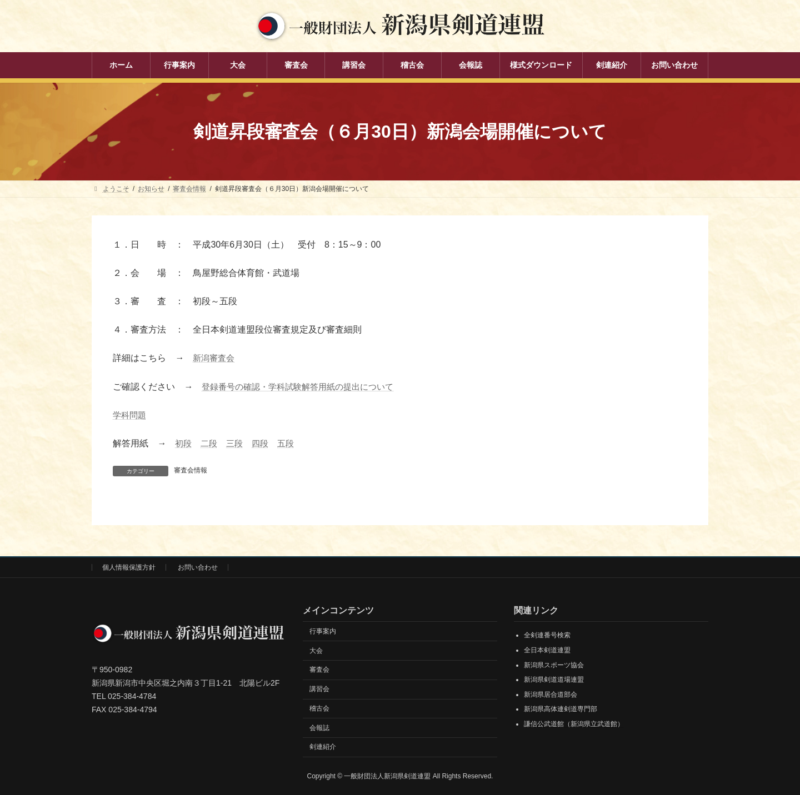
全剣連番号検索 (547, 635)
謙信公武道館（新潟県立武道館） (574, 724)
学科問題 (130, 415)
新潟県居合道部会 (550, 694)
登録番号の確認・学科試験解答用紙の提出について (304, 386)
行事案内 (322, 631)
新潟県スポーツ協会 (554, 664)
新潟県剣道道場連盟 (554, 679)
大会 (316, 650)
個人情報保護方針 (129, 567)
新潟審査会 (215, 358)
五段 (290, 443)
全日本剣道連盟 (547, 650)
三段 (237, 443)
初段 (184, 443)
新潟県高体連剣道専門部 (560, 709)
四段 (264, 443)
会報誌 (319, 727)
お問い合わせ (198, 567)
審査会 (319, 669)
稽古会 (319, 708)
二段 (210, 443)
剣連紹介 (322, 747)
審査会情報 (190, 470)
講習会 (319, 689)
